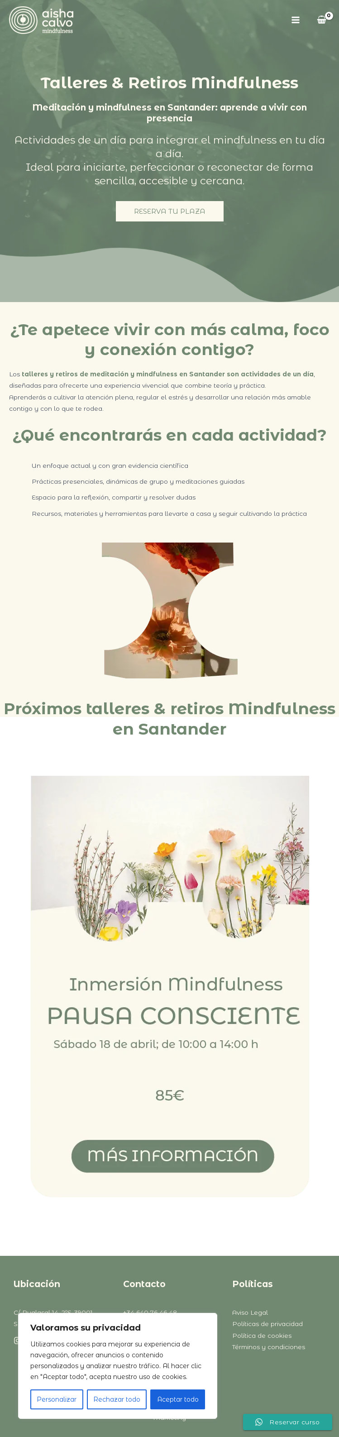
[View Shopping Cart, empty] (322, 20)
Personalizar (56, 1399)
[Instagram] (18, 1340)
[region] (117, 1366)
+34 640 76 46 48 (150, 1312)
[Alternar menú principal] (296, 20)
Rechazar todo (116, 1399)
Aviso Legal (250, 1312)
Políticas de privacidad (267, 1323)
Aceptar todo (178, 1399)
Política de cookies (261, 1335)
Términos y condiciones (268, 1346)
